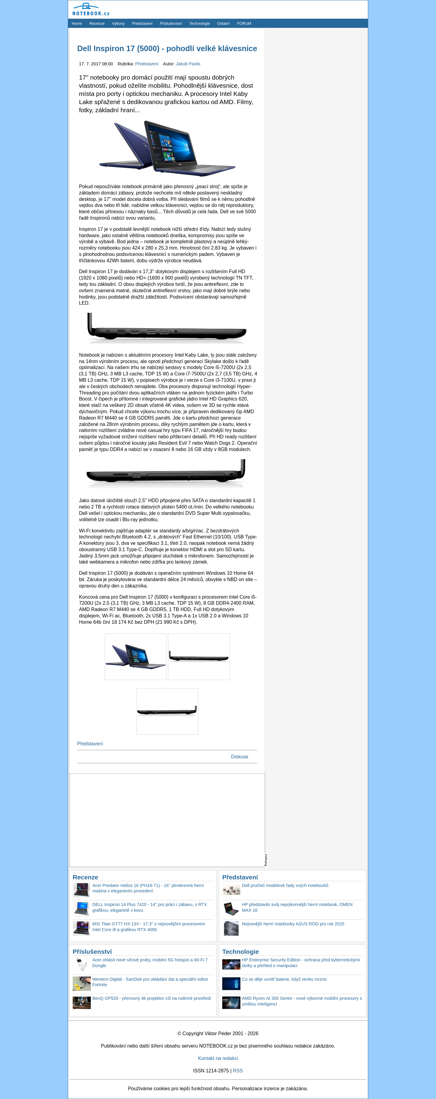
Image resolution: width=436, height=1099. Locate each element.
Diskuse (239, 756)
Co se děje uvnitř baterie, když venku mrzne (284, 979)
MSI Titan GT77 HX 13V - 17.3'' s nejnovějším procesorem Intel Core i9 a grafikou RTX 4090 (148, 926)
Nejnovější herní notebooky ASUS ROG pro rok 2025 (293, 923)
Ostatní (223, 23)
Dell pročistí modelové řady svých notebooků (285, 885)
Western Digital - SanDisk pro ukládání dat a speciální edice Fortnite (150, 982)
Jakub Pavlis (188, 63)
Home (77, 23)
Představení (142, 23)
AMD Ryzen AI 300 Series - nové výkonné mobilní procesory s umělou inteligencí (302, 1001)
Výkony (118, 23)
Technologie (199, 23)
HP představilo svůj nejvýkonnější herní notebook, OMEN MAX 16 (297, 907)
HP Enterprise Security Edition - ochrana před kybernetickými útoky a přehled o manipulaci (301, 962)
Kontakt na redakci (218, 1058)
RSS (238, 1070)
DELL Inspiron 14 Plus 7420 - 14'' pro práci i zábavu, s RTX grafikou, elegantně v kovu (149, 907)
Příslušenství (171, 23)
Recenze (97, 23)
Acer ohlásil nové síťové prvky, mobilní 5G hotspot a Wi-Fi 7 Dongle (150, 962)
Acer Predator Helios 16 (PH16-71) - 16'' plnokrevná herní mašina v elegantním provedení (148, 888)
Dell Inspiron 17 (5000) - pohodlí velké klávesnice (167, 48)
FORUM (244, 23)
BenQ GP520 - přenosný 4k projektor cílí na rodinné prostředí (151, 998)
